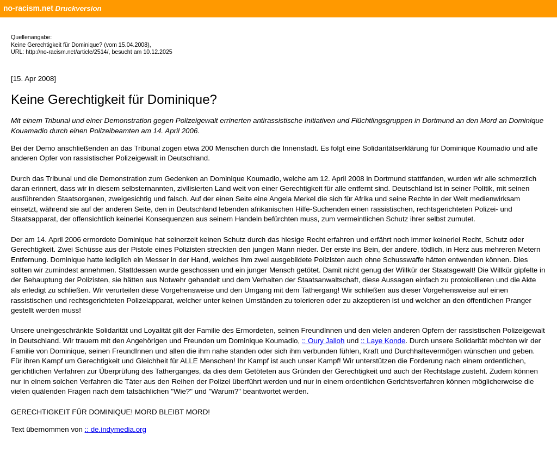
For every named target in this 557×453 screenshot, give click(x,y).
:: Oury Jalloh (323, 341)
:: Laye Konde (383, 341)
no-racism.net (28, 8)
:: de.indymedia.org (115, 429)
